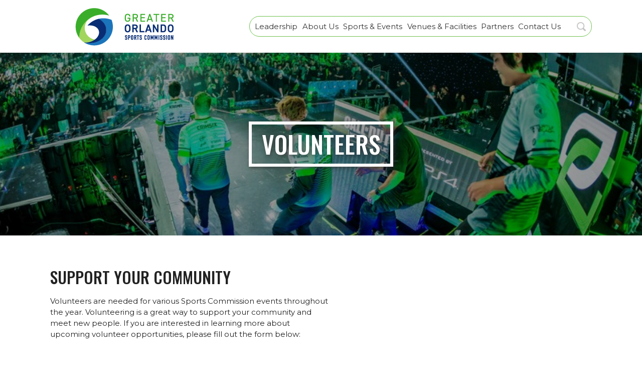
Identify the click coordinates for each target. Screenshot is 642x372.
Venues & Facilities (441, 26)
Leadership (276, 26)
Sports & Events (372, 26)
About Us (320, 26)
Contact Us (539, 26)
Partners (497, 26)
